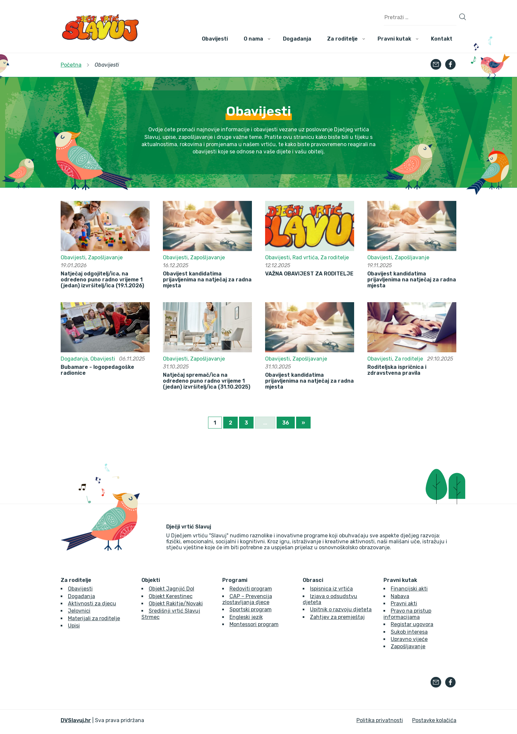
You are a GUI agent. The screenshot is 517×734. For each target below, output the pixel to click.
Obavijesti (215, 39)
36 (285, 423)
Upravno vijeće (409, 639)
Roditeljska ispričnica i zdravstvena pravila (396, 370)
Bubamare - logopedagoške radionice (97, 370)
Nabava (400, 596)
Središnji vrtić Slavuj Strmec (170, 614)
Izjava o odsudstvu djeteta (330, 599)
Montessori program (254, 624)
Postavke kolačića (434, 720)
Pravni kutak (394, 39)
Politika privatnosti (379, 720)
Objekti (150, 580)
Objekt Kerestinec (171, 596)
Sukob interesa (409, 632)
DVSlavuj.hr (76, 720)
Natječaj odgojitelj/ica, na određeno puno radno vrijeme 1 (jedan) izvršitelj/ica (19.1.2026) (102, 280)
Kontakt (441, 39)
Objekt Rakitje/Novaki (176, 603)
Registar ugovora (412, 624)
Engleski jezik (246, 617)
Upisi (74, 625)
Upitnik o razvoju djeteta (341, 609)
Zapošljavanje (105, 257)
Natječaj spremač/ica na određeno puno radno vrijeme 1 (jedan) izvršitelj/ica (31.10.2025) (206, 381)
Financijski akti (409, 589)
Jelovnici (79, 611)
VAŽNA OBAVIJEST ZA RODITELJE (309, 274)
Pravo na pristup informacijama (407, 614)
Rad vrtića (305, 257)
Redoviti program (250, 589)
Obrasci (313, 580)
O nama (253, 39)
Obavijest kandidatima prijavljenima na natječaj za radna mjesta (207, 280)
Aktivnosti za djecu (92, 603)
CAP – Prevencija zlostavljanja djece (247, 599)
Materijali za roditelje (94, 618)
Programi (234, 580)
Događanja (297, 39)
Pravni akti (404, 603)
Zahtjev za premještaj (337, 617)
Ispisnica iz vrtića (331, 589)
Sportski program (250, 609)
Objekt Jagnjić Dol (171, 589)
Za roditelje (342, 39)
